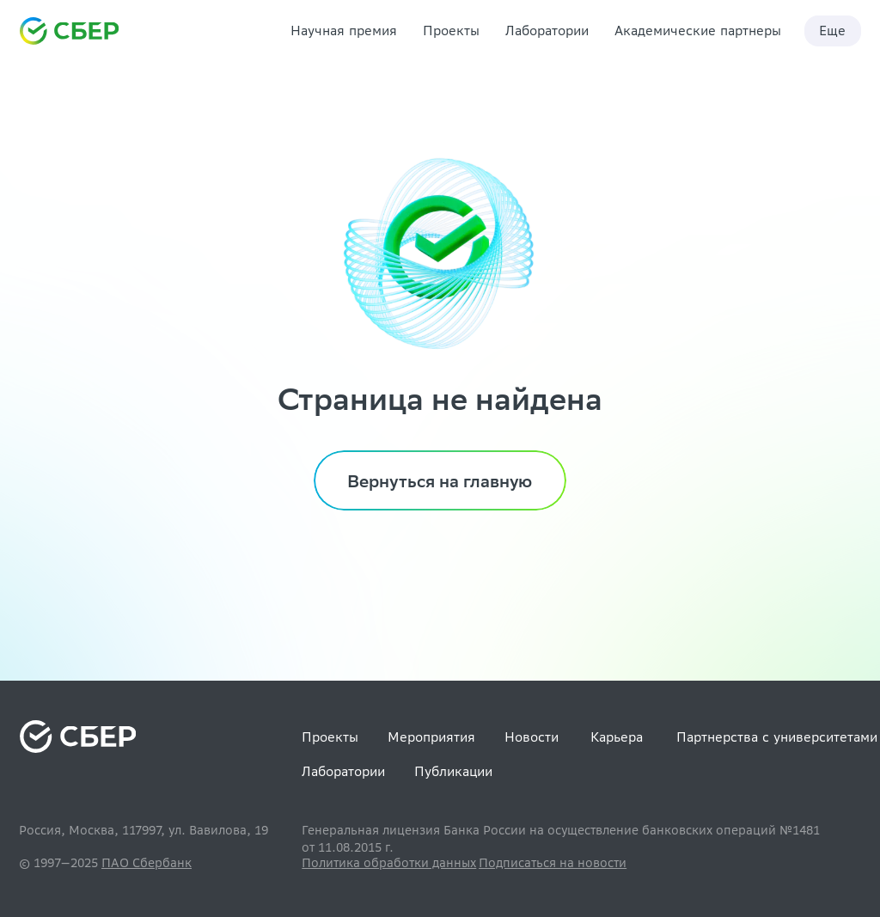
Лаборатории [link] (547, 30)
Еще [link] (832, 30)
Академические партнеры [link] (697, 30)
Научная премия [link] (343, 30)
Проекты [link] (451, 30)
